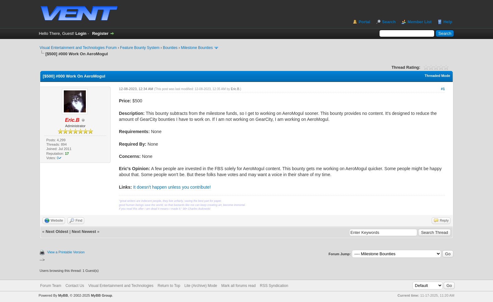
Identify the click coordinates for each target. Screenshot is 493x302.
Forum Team (50, 285)
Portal (364, 21)
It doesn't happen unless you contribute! (172, 187)
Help (447, 21)
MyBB (63, 295)
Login (80, 33)
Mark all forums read (238, 285)
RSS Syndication (274, 285)
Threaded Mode (437, 76)
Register (100, 33)
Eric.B (235, 89)
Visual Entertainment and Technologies (120, 285)
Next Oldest (57, 231)
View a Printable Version (66, 252)
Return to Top (169, 285)
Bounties (170, 48)
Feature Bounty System (139, 48)
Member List (419, 21)
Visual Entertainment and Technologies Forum (78, 48)
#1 (443, 89)
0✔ (59, 158)
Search (389, 21)
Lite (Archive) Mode (200, 285)
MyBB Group (101, 295)
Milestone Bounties (197, 48)
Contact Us (74, 285)
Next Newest (84, 231)
